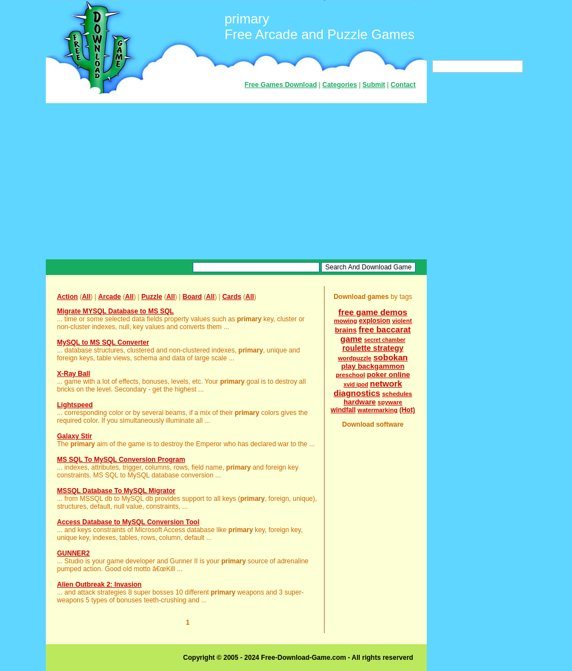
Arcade (109, 297)
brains (346, 330)
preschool (350, 374)
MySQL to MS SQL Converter (103, 342)
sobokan (390, 357)
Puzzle (151, 297)
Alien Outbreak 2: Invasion (99, 584)
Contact (403, 85)
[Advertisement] (236, 181)
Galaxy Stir (74, 436)
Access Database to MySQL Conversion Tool (128, 522)
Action (67, 297)
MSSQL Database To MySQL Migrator (116, 491)
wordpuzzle (354, 358)
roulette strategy (373, 348)
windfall (343, 410)
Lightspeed (75, 405)
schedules (397, 393)
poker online (388, 374)
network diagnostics (367, 388)
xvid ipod (356, 385)
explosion (374, 321)
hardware (360, 402)
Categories (339, 85)
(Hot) (407, 410)
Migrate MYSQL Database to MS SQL (115, 311)
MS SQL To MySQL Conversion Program (121, 460)
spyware (390, 402)
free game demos (373, 312)
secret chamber (385, 340)
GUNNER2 (73, 553)
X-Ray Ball (73, 374)
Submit (374, 85)
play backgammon (372, 366)
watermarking (378, 410)
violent (402, 320)
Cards (231, 297)
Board (192, 297)
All (86, 297)
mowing (346, 320)
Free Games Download (281, 85)
